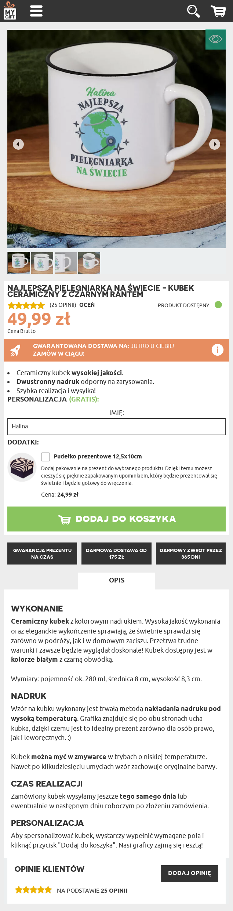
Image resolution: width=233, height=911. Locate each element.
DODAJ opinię (189, 873)
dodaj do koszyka (126, 518)
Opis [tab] (116, 580)
